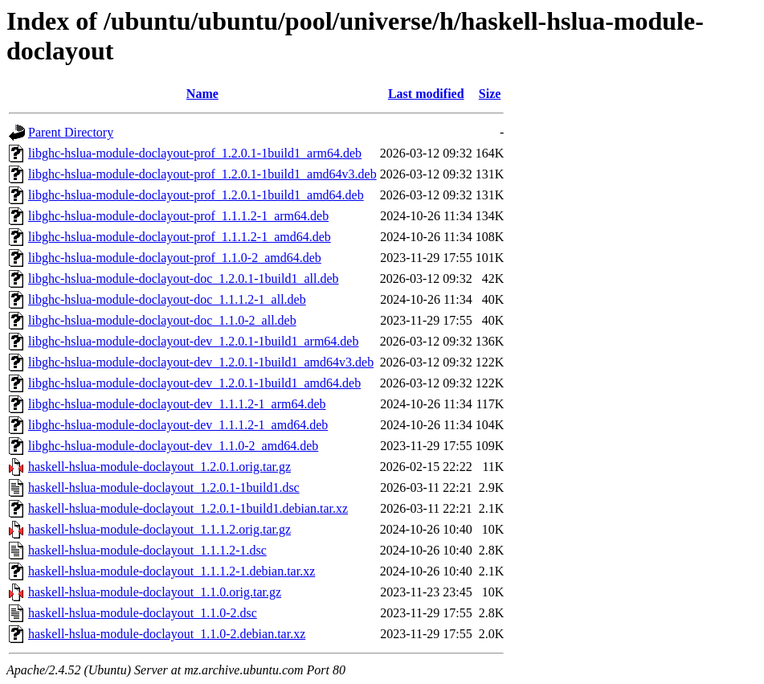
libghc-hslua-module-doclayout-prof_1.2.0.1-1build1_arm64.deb (195, 153)
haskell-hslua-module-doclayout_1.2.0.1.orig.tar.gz (159, 466)
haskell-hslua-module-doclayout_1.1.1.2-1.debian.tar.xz (171, 571)
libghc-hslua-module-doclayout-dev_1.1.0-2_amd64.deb (173, 446)
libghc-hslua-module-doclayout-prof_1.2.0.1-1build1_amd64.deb (196, 195)
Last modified (426, 93)
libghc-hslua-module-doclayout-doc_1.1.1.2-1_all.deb (167, 299)
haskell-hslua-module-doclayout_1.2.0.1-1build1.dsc (164, 487)
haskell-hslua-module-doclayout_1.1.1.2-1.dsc (147, 550)
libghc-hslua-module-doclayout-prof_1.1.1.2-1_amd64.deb (179, 237)
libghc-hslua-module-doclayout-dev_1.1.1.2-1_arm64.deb (177, 404)
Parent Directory (70, 132)
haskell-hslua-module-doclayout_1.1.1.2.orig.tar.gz (159, 529)
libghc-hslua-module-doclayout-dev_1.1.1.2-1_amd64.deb (178, 425)
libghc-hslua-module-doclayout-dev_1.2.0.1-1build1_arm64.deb (193, 341)
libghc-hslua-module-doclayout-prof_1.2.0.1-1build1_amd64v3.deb (202, 174)
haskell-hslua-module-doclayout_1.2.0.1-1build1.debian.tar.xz (188, 508)
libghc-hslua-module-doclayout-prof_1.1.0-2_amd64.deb (174, 257)
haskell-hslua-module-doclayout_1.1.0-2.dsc (142, 613)
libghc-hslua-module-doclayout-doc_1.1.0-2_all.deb (162, 320)
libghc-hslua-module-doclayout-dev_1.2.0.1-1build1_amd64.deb (194, 383)
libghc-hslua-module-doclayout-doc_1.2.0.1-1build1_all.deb (183, 278)
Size (490, 93)
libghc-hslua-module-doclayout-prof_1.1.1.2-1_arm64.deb (178, 216)
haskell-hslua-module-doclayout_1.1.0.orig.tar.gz (154, 592)
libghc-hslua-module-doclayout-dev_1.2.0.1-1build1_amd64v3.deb (201, 362)
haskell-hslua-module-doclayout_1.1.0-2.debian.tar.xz (166, 634)
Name (202, 93)
